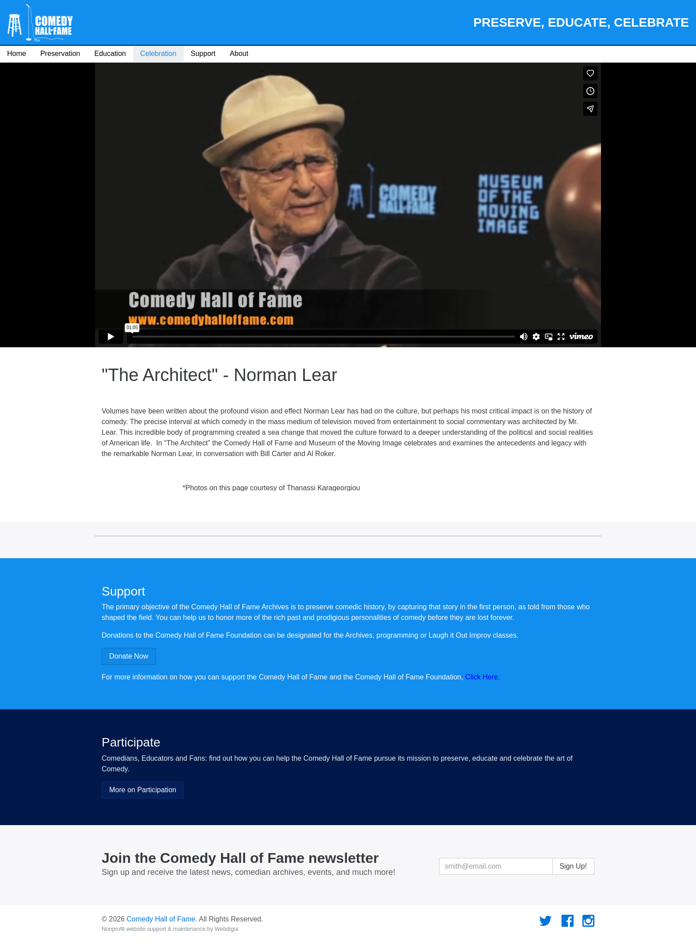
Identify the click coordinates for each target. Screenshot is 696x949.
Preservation (60, 53)
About (239, 53)
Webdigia (226, 928)
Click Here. (482, 677)
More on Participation (142, 790)
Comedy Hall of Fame (161, 919)
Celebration (158, 53)
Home (16, 53)
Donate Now (128, 656)
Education (110, 53)
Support (203, 53)
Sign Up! (573, 866)
